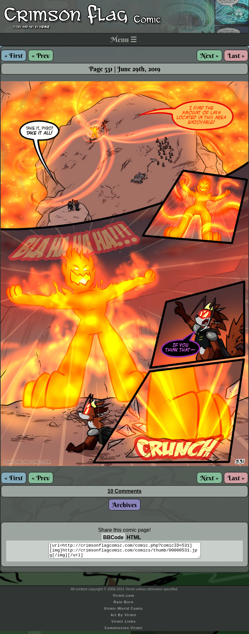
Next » (209, 55)
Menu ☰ (124, 39)
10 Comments (125, 491)
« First (14, 55)
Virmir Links (123, 624)
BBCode (113, 537)
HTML (134, 537)
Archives (124, 505)
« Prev (41, 55)
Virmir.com (124, 598)
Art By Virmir (124, 618)
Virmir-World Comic (123, 611)
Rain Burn (123, 605)
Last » (236, 55)
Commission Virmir (123, 631)
